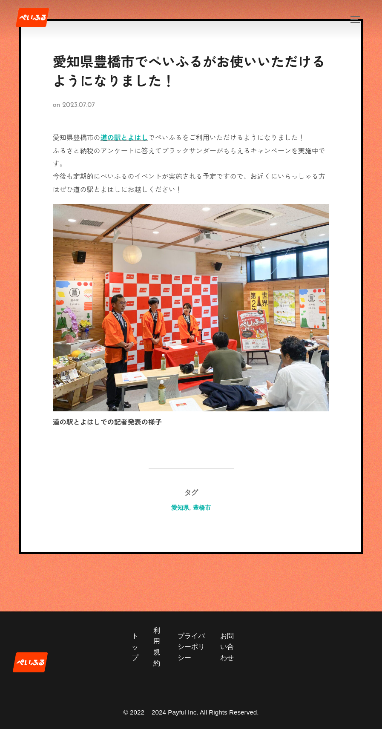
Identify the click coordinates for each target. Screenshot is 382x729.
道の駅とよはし (124, 137)
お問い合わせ (227, 646)
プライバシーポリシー (191, 646)
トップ (135, 646)
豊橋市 (202, 507)
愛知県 (180, 507)
